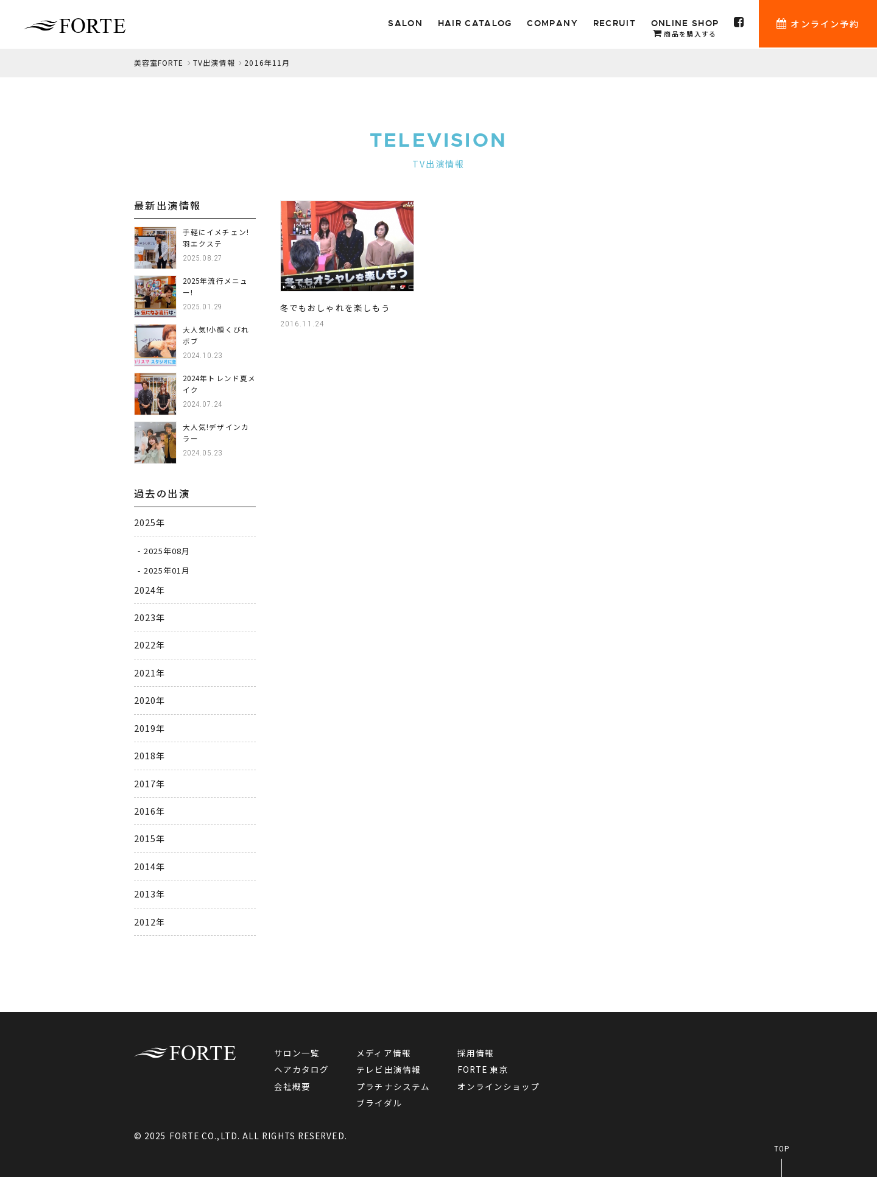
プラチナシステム (394, 1086)
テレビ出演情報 (389, 1069)
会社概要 (292, 1086)
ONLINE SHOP (685, 29)
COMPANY (553, 24)
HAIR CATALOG (476, 24)
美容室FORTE (159, 62)
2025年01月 (167, 570)
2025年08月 (167, 550)
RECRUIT (615, 24)
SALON (407, 24)
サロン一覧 (297, 1053)
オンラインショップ (498, 1086)
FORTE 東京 (483, 1069)
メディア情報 (384, 1053)
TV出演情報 (214, 62)
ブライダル (379, 1103)
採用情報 (475, 1053)
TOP (781, 1148)
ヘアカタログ (301, 1069)
